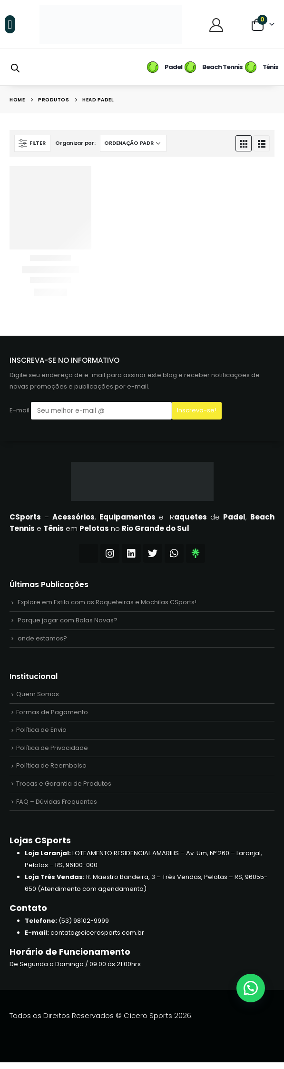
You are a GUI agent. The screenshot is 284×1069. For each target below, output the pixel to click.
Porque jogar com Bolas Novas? (68, 621)
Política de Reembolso (51, 770)
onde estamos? (42, 639)
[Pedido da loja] (133, 143)
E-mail (91, 411)
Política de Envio (41, 734)
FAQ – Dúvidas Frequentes (56, 807)
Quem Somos (37, 696)
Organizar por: (75, 143)
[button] (10, 24)
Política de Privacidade (52, 752)
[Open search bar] (15, 67)
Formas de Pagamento (52, 715)
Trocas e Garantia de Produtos (63, 789)
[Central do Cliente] (217, 24)
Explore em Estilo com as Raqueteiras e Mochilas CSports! (107, 602)
